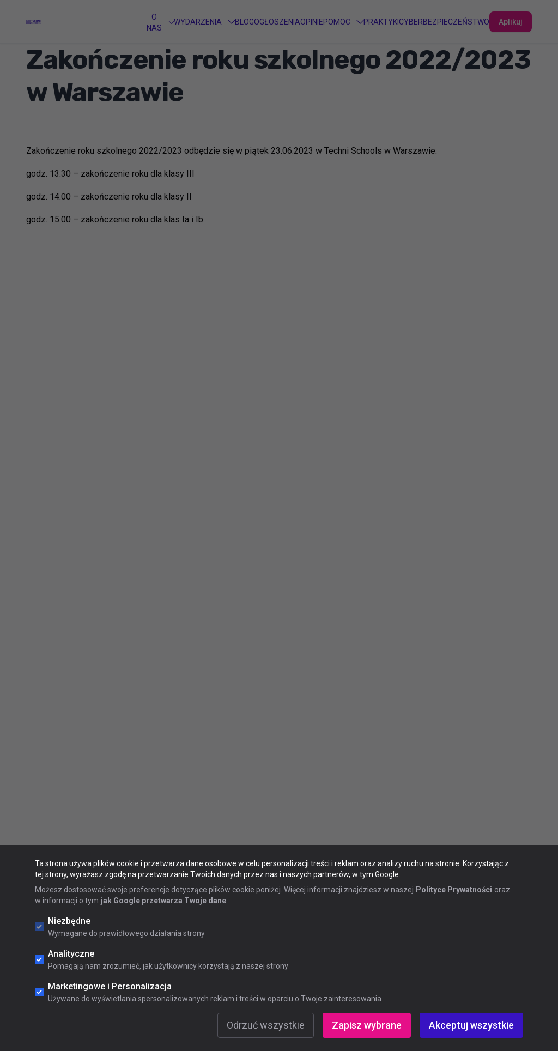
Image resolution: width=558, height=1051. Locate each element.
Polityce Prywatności (454, 889)
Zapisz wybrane (367, 1025)
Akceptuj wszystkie (471, 1025)
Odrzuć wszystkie (266, 1025)
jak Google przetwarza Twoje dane (163, 900)
